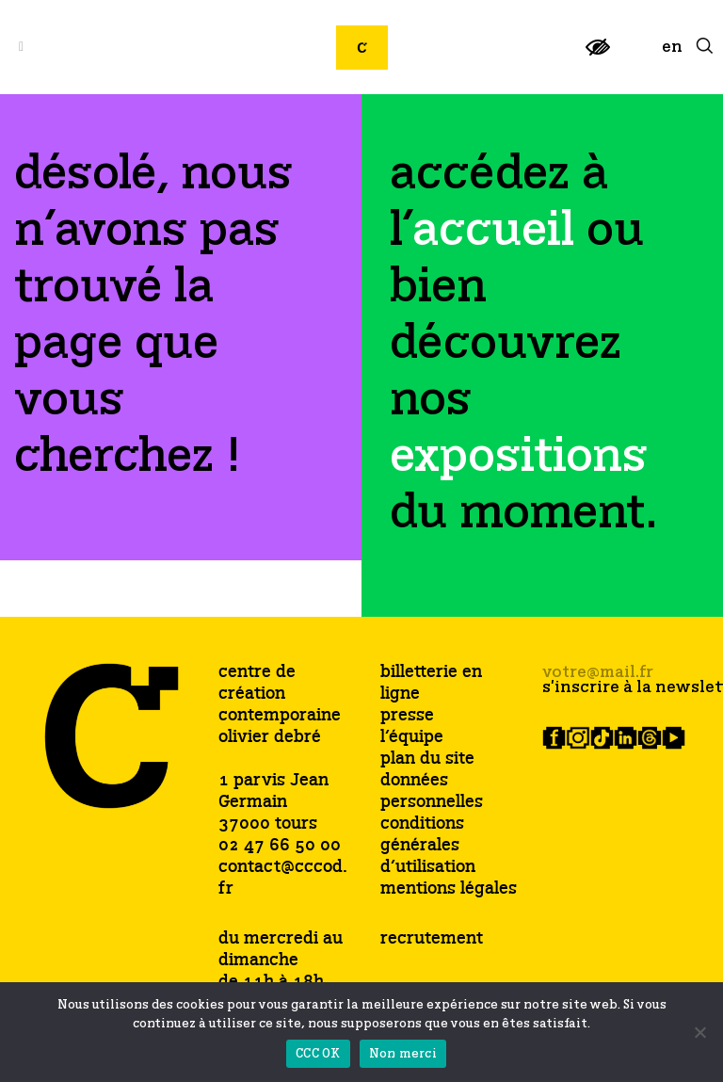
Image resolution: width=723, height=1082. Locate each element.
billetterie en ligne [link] (431, 683)
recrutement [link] (431, 939)
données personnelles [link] (431, 792)
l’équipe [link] (411, 738)
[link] (598, 55)
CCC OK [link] (318, 1054)
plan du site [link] (427, 759)
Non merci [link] (403, 1054)
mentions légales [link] (448, 889)
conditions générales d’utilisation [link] (427, 846)
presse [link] (407, 716)
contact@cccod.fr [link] (282, 878)
